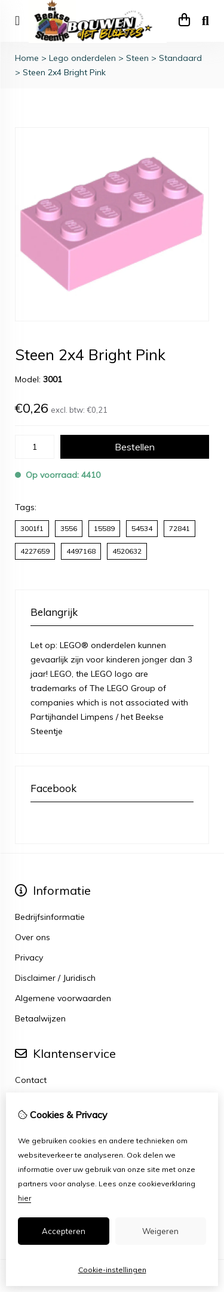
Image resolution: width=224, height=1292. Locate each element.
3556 (68, 528)
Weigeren (160, 1231)
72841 (179, 528)
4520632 (127, 551)
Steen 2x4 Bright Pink (64, 72)
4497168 (81, 551)
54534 (141, 528)
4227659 (35, 551)
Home (27, 58)
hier (24, 1197)
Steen (137, 58)
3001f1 (32, 528)
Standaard (180, 58)
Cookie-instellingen (112, 1269)
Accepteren (63, 1231)
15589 (104, 528)
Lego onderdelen (82, 58)
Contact (31, 1080)
